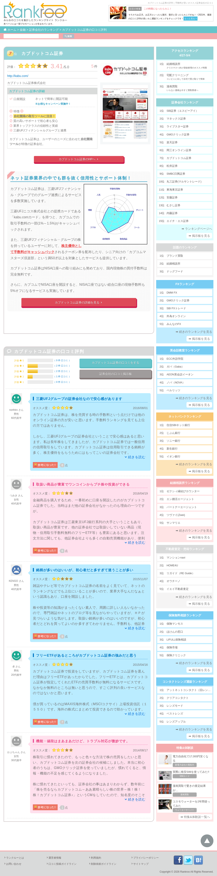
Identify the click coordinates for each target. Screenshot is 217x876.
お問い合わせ (12, 863)
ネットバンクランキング (184, 416)
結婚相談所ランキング (185, 483)
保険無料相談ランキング (184, 615)
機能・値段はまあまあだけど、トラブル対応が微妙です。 (83, 741)
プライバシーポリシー (145, 857)
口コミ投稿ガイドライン (61, 863)
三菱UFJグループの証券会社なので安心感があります (79, 399)
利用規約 (94, 857)
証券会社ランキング (184, 102)
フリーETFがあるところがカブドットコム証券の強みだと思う (86, 655)
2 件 (62, 365)
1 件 (62, 376)
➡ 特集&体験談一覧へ (195, 817)
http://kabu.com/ (17, 76)
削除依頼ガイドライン (102, 863)
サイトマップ (140, 863)
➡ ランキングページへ (197, 228)
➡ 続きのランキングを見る (194, 331)
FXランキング (184, 284)
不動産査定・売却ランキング (185, 549)
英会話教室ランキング (185, 350)
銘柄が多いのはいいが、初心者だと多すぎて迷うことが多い (84, 570)
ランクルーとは (14, 857)
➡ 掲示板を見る (199, 235)
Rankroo (185, 871)
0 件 (62, 360)
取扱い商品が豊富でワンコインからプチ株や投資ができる (83, 484)
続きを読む (137, 457)
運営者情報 (53, 857)
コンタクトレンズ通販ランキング (185, 681)
